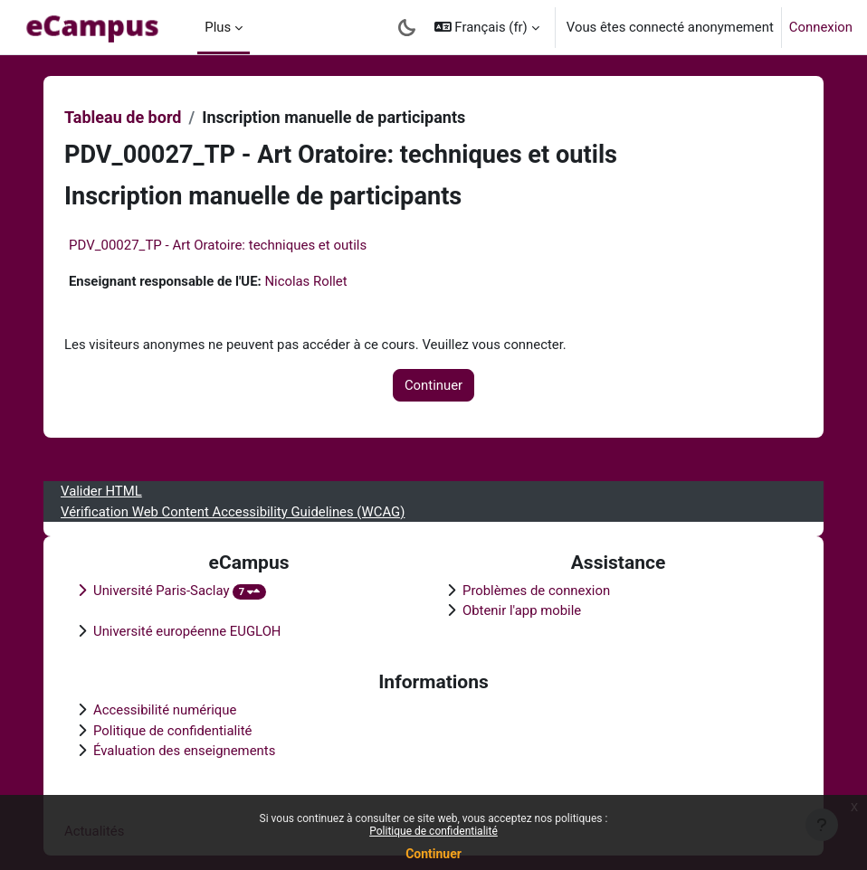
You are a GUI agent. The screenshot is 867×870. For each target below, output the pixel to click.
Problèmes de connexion (536, 590)
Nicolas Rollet (305, 281)
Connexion (821, 27)
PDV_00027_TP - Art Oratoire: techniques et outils (218, 245)
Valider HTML (101, 491)
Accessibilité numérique (164, 710)
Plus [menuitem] (218, 27)
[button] (487, 27)
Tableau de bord (122, 117)
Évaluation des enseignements (184, 750)
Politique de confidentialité (433, 831)
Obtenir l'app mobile (521, 610)
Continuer (433, 853)
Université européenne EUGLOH (187, 631)
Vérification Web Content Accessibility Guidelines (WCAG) (233, 512)
